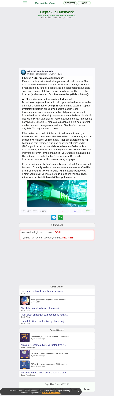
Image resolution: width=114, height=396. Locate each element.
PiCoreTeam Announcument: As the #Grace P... (51, 353)
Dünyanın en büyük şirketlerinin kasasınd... (43, 291)
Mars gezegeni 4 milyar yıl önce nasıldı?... (49, 300)
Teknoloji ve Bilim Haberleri (40, 71)
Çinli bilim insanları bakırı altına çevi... (41, 308)
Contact (86, 389)
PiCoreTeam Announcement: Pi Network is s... (51, 364)
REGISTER (70, 3)
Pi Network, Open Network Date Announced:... (51, 336)
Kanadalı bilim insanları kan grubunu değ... (43, 321)
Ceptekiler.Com (45, 3)
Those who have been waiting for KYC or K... (44, 372)
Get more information (51, 393)
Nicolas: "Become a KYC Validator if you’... (43, 345)
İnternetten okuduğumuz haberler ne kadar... (44, 314)
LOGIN (84, 3)
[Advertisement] (57, 45)
